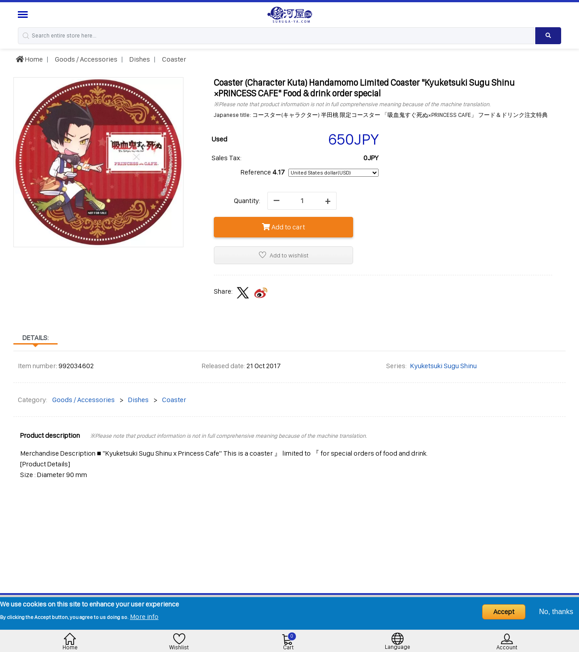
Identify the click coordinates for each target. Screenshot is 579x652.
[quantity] (302, 201)
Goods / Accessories (85, 59)
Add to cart (283, 227)
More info (144, 616)
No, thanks (556, 611)
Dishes (139, 59)
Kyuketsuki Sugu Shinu (443, 365)
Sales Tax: (227, 158)
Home (29, 59)
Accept (503, 611)
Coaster (173, 59)
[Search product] (548, 35)
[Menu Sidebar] (24, 14)
